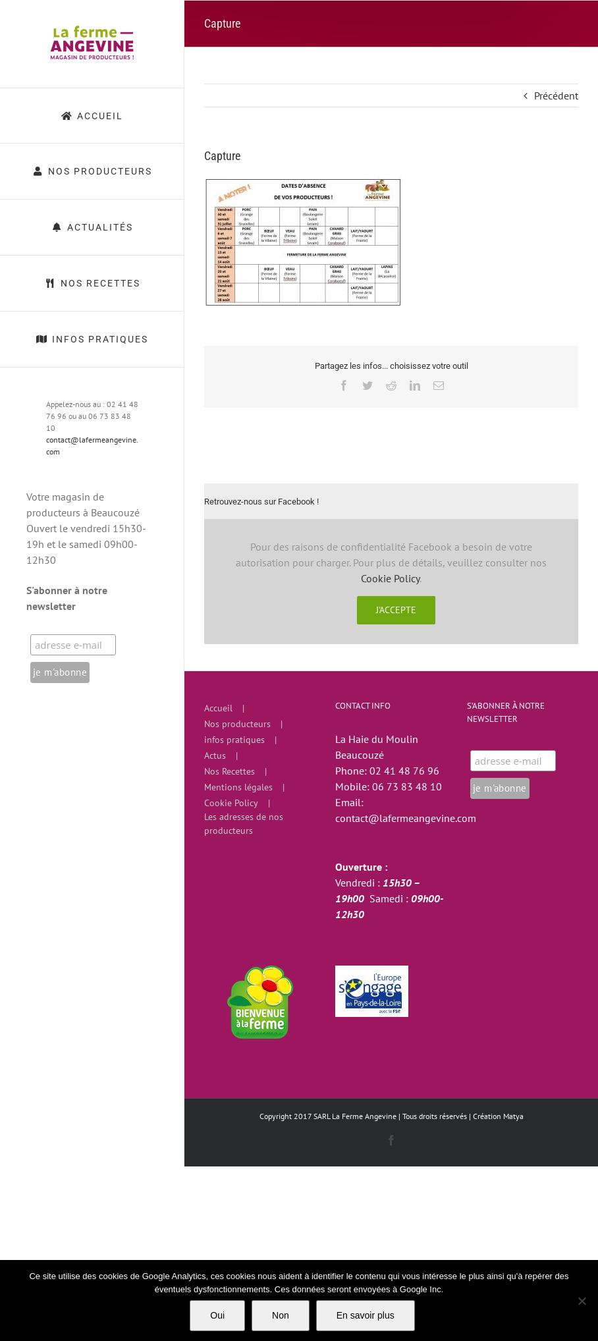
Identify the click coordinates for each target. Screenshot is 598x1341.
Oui (217, 1315)
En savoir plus (365, 1315)
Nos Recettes (229, 771)
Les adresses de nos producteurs (243, 823)
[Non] (581, 1300)
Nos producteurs (237, 724)
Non (280, 1315)
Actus (215, 755)
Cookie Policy (390, 578)
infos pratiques (234, 740)
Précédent (556, 95)
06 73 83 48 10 (407, 786)
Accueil (218, 708)
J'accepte (396, 610)
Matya (513, 1116)
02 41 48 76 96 (404, 770)
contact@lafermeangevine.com (405, 818)
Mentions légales (238, 787)
